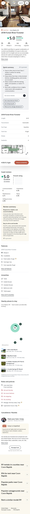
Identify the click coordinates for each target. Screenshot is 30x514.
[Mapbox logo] (5, 345)
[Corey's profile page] (3, 419)
